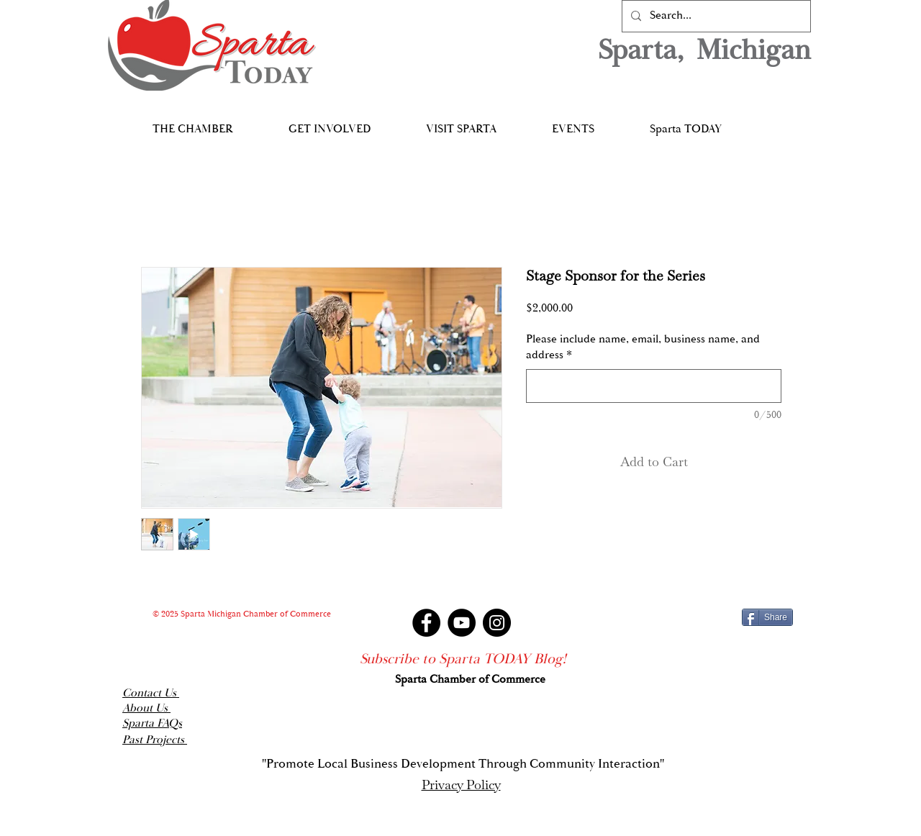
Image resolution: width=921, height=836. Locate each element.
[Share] (767, 617)
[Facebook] (426, 623)
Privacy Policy (461, 784)
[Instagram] (497, 623)
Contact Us (150, 693)
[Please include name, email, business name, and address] (654, 386)
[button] (192, 123)
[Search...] (715, 16)
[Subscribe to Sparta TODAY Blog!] (462, 659)
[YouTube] (462, 623)
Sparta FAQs (152, 723)
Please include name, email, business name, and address (643, 347)
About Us (146, 708)
